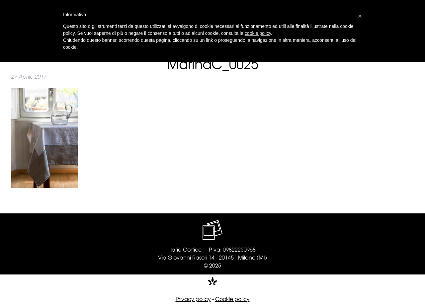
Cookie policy (232, 299)
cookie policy (258, 33)
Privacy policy (193, 299)
